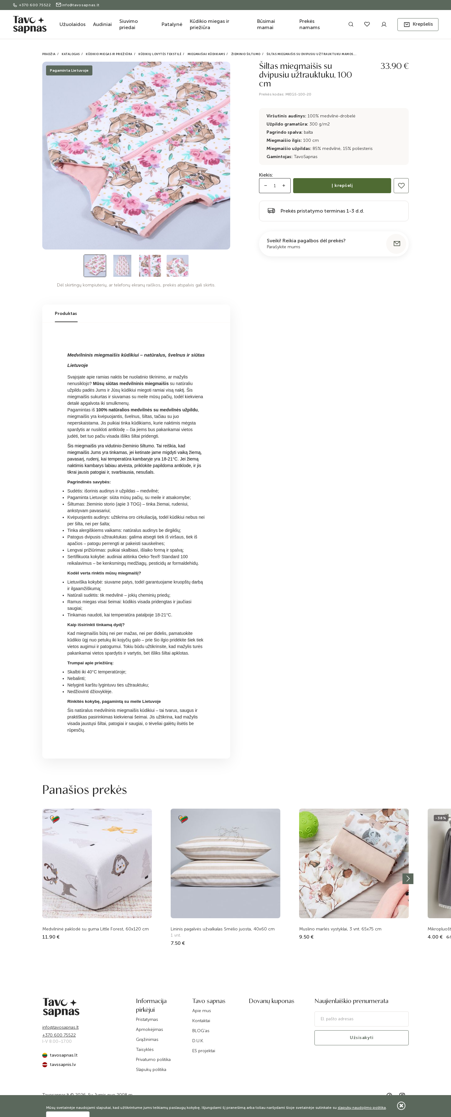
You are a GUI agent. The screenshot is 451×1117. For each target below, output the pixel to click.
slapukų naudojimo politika (362, 1107)
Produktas (66, 313)
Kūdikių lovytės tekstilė (159, 54)
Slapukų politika (151, 1069)
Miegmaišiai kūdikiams (206, 54)
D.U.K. (198, 1040)
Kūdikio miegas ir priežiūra (209, 24)
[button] (417, 24)
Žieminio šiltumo (246, 54)
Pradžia (49, 54)
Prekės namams (309, 24)
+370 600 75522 (32, 5)
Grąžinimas (147, 1039)
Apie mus (201, 1010)
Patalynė (172, 24)
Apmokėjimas (149, 1029)
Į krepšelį (342, 185)
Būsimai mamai (266, 24)
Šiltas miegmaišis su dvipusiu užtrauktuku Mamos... (311, 54)
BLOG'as (201, 1030)
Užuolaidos (73, 24)
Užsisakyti (361, 1037)
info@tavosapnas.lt (77, 5)
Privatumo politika (153, 1059)
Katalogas (71, 54)
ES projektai (203, 1050)
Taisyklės (145, 1049)
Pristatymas (147, 1019)
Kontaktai (201, 1020)
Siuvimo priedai (128, 24)
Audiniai (102, 24)
